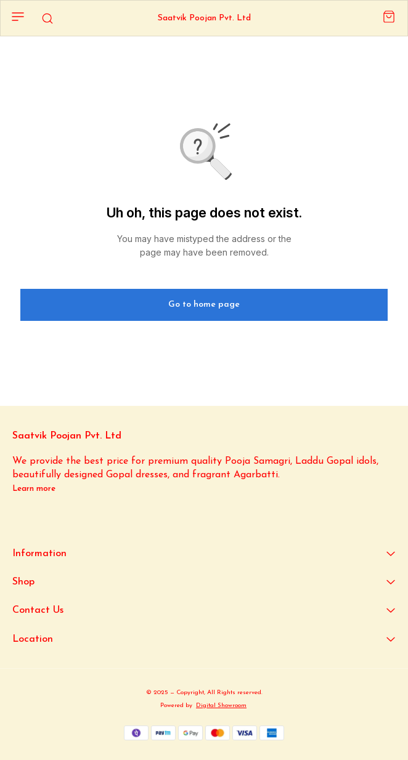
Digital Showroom (221, 705)
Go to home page (204, 304)
